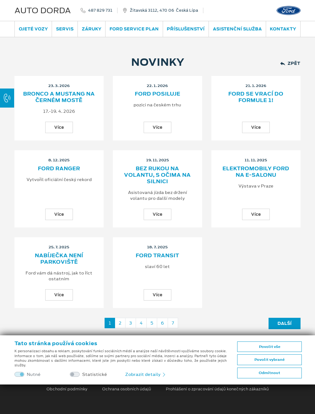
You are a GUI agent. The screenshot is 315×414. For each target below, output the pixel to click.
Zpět (290, 63)
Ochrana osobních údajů (126, 389)
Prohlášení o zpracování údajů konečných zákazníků (217, 389)
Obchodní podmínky (66, 389)
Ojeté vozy (33, 29)
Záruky (92, 29)
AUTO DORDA (42, 10)
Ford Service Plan (134, 29)
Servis (65, 29)
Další (284, 323)
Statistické (94, 374)
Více (59, 127)
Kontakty (283, 29)
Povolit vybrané (269, 359)
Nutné (34, 374)
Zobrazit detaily (145, 374)
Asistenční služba (237, 29)
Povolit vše (269, 346)
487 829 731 (100, 10)
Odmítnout (269, 372)
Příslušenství (186, 29)
